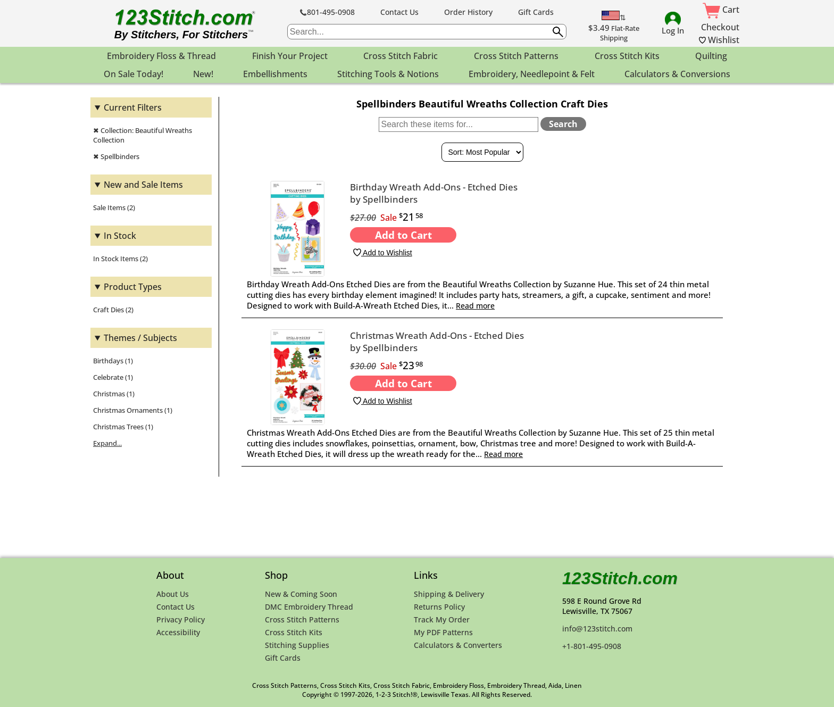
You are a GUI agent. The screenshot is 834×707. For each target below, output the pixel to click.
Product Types (133, 287)
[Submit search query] (558, 32)
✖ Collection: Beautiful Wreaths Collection (142, 135)
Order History (468, 12)
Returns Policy (439, 607)
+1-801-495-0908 (591, 646)
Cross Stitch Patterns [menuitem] (516, 56)
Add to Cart (403, 235)
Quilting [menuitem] (711, 56)
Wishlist (719, 40)
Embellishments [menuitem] (275, 74)
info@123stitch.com (597, 628)
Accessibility (178, 632)
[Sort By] (482, 152)
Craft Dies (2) (113, 309)
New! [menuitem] (203, 74)
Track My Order (442, 619)
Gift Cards (536, 12)
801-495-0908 (327, 12)
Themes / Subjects (140, 338)
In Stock (120, 236)
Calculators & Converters (458, 645)
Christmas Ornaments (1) (132, 410)
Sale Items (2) (114, 207)
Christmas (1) (114, 393)
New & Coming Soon (301, 594)
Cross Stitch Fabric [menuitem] (400, 56)
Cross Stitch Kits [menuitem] (627, 56)
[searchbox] (426, 31)
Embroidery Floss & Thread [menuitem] (161, 56)
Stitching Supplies (297, 645)
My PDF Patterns (443, 632)
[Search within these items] (458, 124)
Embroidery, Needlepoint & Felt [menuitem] (532, 74)
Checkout (720, 27)
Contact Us (399, 12)
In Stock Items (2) (120, 258)
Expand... (107, 443)
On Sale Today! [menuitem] (133, 74)
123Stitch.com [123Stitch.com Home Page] (620, 578)
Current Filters (133, 107)
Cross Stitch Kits (293, 632)
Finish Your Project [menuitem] (290, 56)
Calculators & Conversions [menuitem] (677, 74)
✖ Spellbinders (116, 156)
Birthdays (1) (113, 360)
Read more (475, 306)
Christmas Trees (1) (123, 426)
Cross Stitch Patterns (302, 619)
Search (563, 124)
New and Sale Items (143, 184)
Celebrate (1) (113, 377)
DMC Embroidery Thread (309, 607)
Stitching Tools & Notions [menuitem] (388, 74)
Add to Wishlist (382, 252)
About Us (172, 594)
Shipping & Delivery (449, 594)
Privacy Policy (180, 619)
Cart (721, 9)
